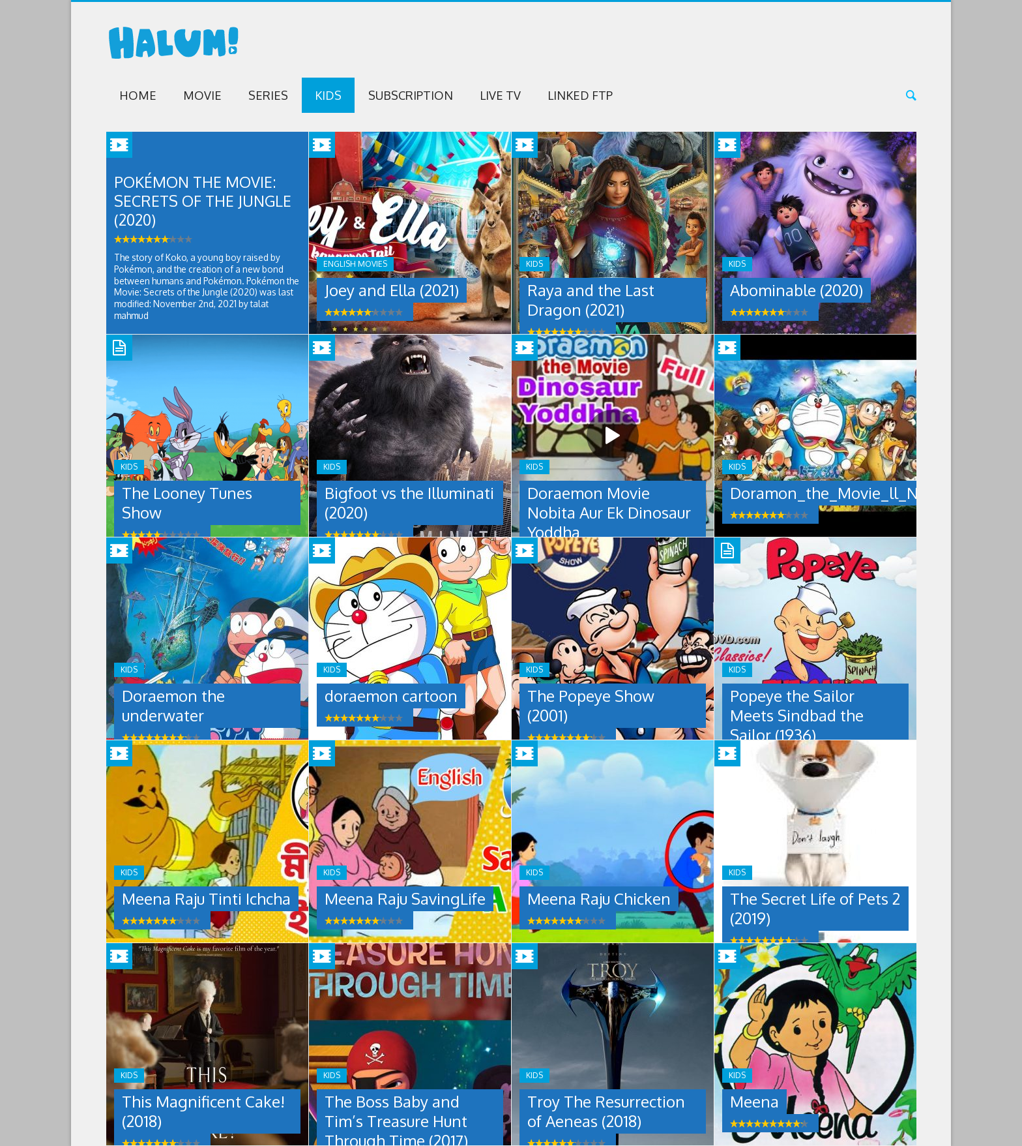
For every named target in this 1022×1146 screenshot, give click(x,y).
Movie (202, 95)
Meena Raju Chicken (599, 898)
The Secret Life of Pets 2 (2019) (815, 908)
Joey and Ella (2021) (392, 290)
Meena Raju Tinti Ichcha (206, 898)
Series (268, 95)
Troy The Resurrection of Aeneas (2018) (606, 1111)
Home (137, 95)
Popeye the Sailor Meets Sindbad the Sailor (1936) (797, 715)
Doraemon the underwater (173, 705)
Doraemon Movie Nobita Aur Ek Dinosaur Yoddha (609, 512)
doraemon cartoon (391, 696)
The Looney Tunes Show (187, 502)
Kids (328, 95)
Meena (754, 1101)
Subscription (410, 95)
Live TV (500, 95)
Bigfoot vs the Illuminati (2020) (409, 502)
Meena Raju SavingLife (405, 898)
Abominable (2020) (796, 290)
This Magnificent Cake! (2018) (203, 1111)
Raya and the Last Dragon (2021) (590, 300)
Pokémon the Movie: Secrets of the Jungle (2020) (204, 201)
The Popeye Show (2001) (590, 705)
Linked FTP (580, 95)
